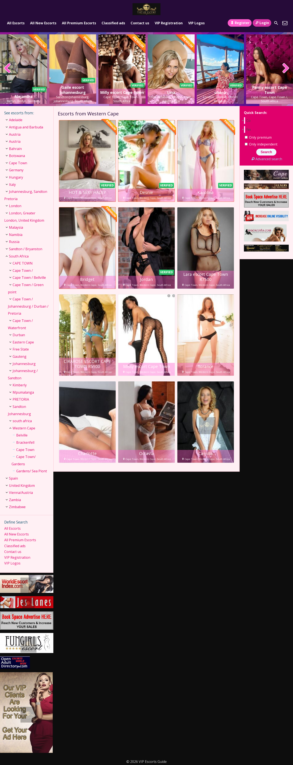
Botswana (17, 155)
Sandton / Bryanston (25, 249)
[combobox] (266, 120)
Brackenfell (25, 442)
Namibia (15, 234)
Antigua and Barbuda (26, 127)
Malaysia (16, 227)
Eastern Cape (23, 342)
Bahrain (15, 148)
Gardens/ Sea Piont (31, 471)
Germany (16, 170)
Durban (19, 335)
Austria (14, 134)
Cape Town (18, 163)
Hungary (16, 177)
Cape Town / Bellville (29, 277)
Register (239, 22)
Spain (13, 478)
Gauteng (19, 356)
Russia (14, 241)
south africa (22, 421)
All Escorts (16, 23)
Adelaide (15, 120)
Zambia (15, 499)
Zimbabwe (17, 507)
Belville (22, 435)
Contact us (140, 23)
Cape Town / (23, 270)
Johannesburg (24, 363)
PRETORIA (21, 399)
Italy (12, 184)
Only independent (261, 144)
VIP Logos (196, 23)
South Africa (19, 256)
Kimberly (20, 385)
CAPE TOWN (23, 263)
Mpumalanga (23, 392)
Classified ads (113, 23)
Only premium (258, 137)
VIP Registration (169, 23)
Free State (21, 349)
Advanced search (266, 159)
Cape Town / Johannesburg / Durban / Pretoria (28, 306)
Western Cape (24, 428)
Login (262, 22)
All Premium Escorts (79, 23)
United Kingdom (22, 485)
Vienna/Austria (21, 492)
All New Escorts (43, 23)
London (15, 206)
